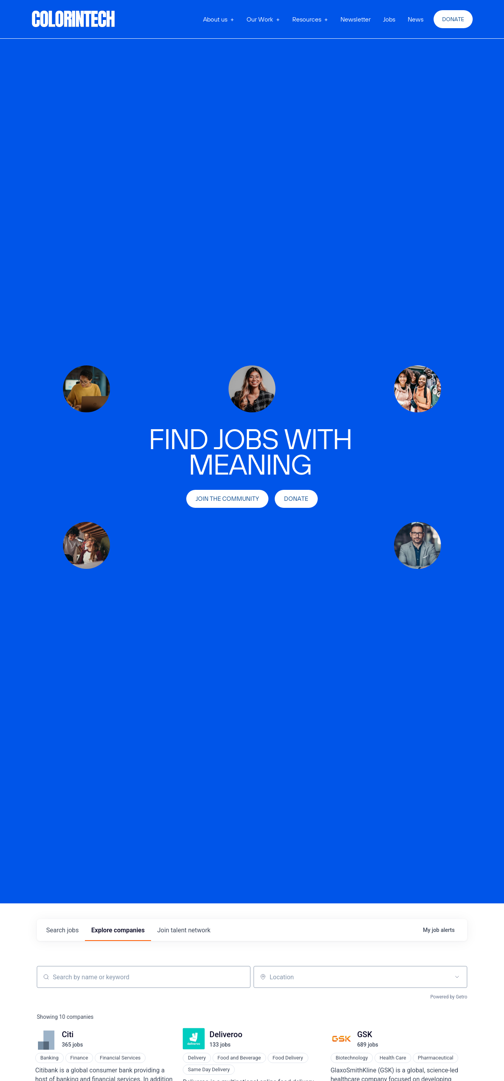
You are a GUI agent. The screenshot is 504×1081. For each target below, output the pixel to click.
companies (117, 930)
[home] (73, 19)
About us (215, 19)
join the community (227, 498)
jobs (62, 930)
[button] (218, 19)
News (415, 19)
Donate (453, 19)
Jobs (389, 19)
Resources (306, 19)
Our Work (260, 19)
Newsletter (355, 19)
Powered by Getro (448, 997)
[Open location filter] (457, 977)
